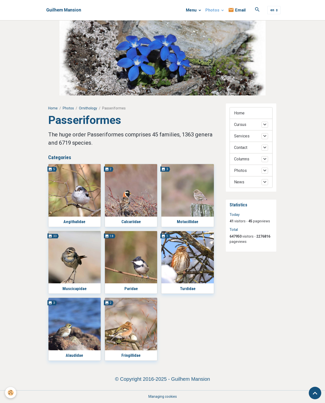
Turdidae (188, 288)
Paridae (131, 288)
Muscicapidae (74, 288)
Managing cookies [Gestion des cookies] (162, 397)
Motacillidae (187, 221)
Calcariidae (131, 221)
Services (242, 136)
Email (237, 10)
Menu (192, 9)
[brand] (63, 10)
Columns (241, 159)
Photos (212, 9)
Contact (240, 147)
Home (53, 108)
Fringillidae (131, 355)
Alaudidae (74, 355)
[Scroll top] (315, 393)
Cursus (240, 124)
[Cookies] (10, 392)
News (239, 182)
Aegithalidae (74, 221)
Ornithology (88, 108)
